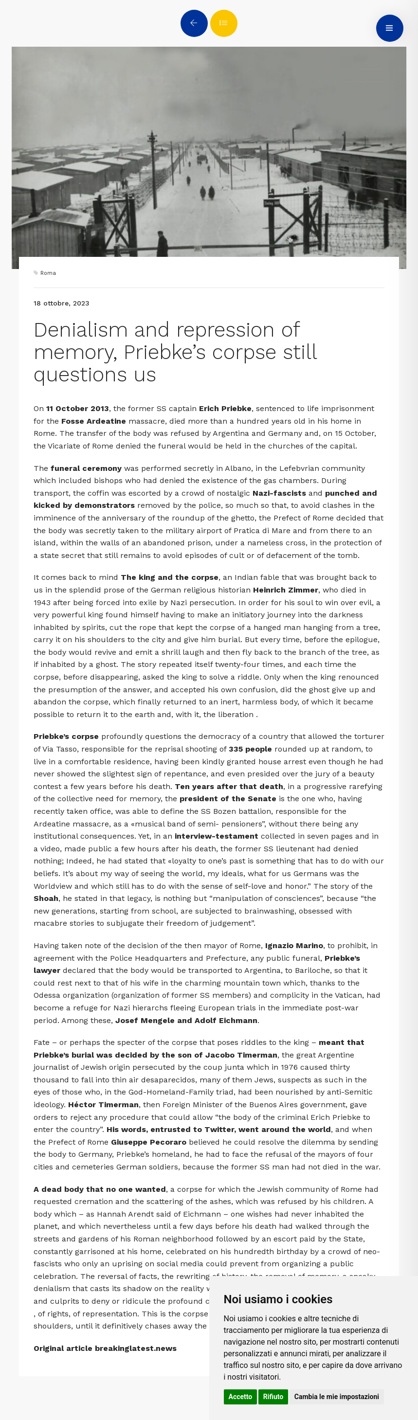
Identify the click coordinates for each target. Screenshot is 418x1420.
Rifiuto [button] (273, 1397)
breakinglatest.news (136, 1348)
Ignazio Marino (294, 945)
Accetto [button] (241, 1397)
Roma (48, 273)
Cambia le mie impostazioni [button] (336, 1397)
